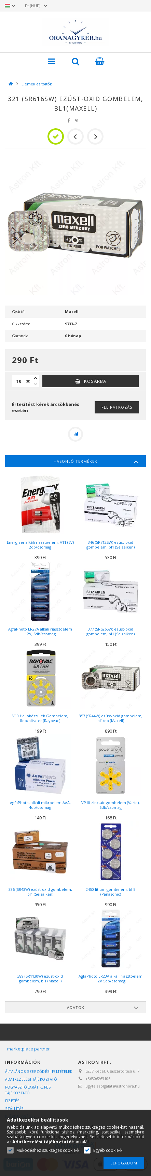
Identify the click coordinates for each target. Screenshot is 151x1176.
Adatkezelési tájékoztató (31, 1079)
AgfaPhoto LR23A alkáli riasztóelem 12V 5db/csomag (110, 978)
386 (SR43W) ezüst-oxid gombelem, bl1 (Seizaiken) (40, 892)
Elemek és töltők (37, 83)
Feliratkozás (116, 407)
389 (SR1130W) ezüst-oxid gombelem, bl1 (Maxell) (40, 978)
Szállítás (14, 1108)
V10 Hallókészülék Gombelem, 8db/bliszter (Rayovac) (40, 718)
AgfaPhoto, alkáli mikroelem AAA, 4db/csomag (40, 805)
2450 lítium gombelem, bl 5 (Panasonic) (110, 892)
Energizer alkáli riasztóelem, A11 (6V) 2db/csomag (40, 545)
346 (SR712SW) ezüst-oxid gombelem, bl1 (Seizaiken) (110, 545)
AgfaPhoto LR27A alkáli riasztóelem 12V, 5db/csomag (40, 631)
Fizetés (12, 1100)
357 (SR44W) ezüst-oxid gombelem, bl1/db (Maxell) (110, 718)
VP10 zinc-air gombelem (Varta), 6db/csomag (110, 805)
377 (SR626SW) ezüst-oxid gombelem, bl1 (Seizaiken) (110, 631)
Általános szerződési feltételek (38, 1071)
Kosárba (95, 381)
